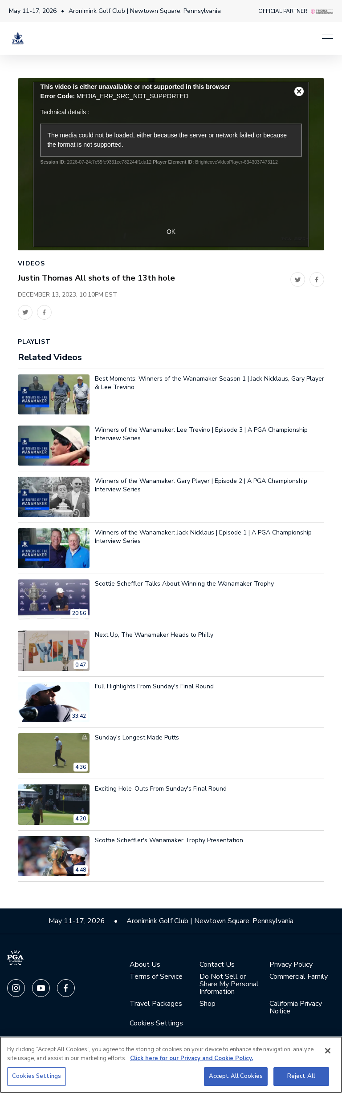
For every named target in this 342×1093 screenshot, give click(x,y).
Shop (208, 1005)
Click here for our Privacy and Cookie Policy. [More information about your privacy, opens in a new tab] (191, 1058)
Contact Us (217, 966)
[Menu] (184, 42)
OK (171, 233)
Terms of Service (156, 978)
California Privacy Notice (295, 1009)
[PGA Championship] (18, 42)
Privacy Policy (291, 966)
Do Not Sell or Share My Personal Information (229, 986)
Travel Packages (156, 1005)
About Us (145, 966)
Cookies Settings (156, 1025)
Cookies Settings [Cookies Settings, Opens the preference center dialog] (36, 1076)
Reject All (301, 1076)
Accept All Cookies (236, 1076)
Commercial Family (298, 978)
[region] (171, 1065)
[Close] (328, 1051)
